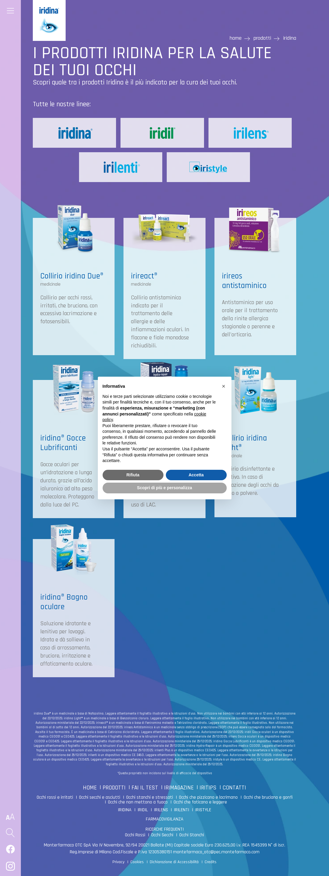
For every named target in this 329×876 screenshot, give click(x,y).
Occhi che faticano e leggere (200, 802)
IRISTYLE (203, 810)
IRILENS (161, 810)
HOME (90, 788)
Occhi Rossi (135, 835)
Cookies (137, 862)
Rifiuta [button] (133, 474)
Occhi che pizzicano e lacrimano (208, 797)
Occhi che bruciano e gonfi (268, 797)
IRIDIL (143, 810)
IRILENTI (181, 810)
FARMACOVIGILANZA (164, 819)
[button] (223, 386)
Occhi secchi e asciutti (99, 797)
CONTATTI (234, 788)
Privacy (118, 862)
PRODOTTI (114, 788)
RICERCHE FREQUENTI (165, 829)
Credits (211, 862)
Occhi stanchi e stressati (149, 797)
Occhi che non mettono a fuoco (138, 802)
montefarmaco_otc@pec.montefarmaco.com (216, 852)
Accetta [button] (196, 474)
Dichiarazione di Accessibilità (174, 862)
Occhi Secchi (162, 835)
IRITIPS (208, 788)
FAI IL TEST (145, 788)
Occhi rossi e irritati (55, 797)
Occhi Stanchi (191, 835)
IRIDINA (125, 810)
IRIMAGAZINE (179, 788)
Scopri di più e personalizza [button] (164, 487)
